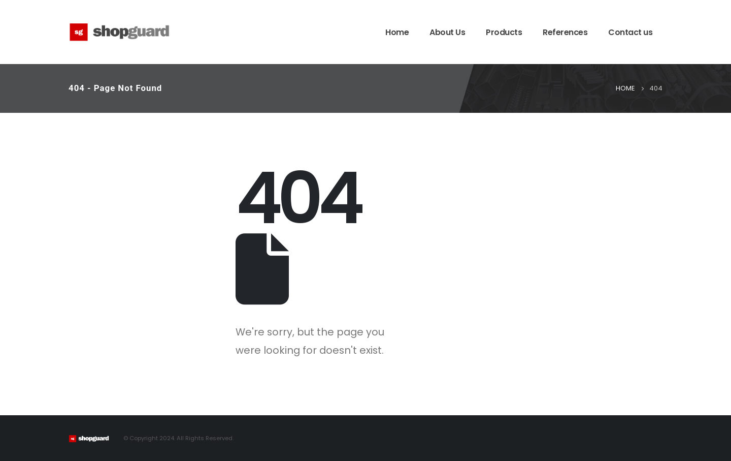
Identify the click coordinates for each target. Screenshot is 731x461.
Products (504, 32)
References (565, 32)
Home (397, 32)
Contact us (630, 32)
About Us (447, 32)
